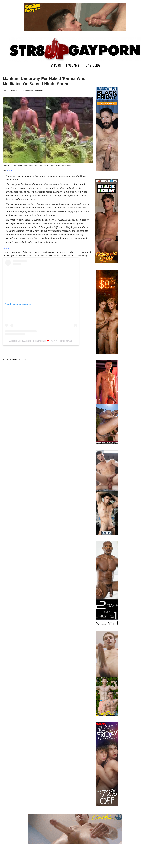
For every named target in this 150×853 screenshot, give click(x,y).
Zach (27, 91)
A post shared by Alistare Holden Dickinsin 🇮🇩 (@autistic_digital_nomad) (40, 341)
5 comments (38, 91)
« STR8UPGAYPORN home (14, 359)
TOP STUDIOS (92, 65)
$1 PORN (56, 65)
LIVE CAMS (72, 65)
